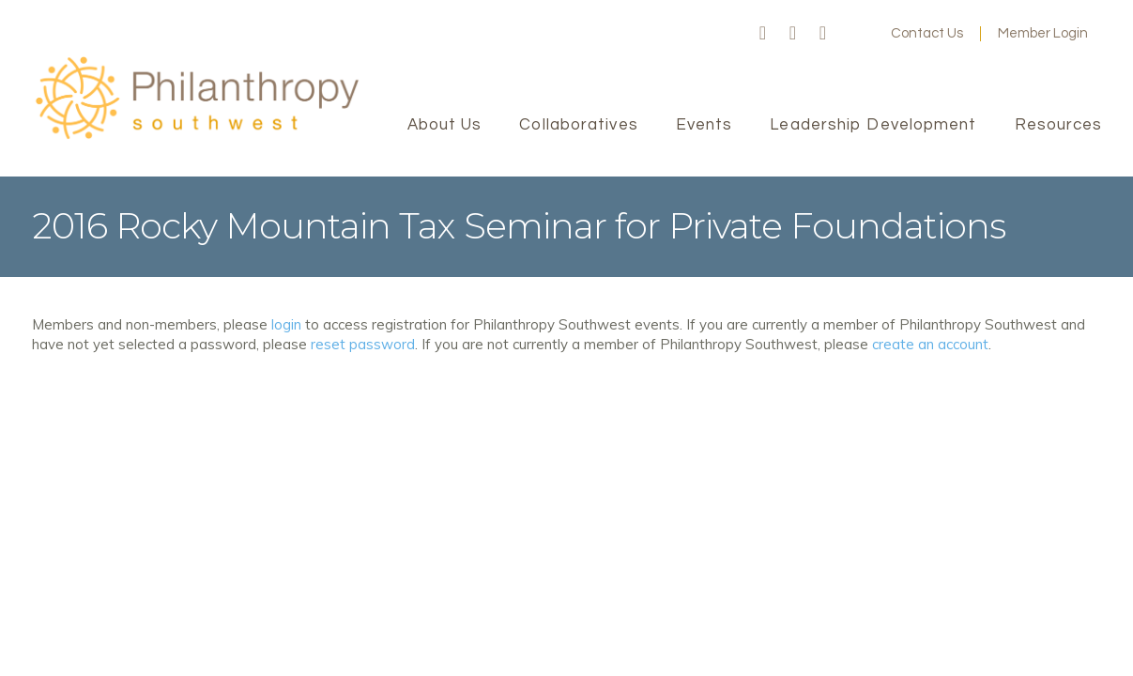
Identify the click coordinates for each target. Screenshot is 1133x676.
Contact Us (927, 33)
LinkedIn (823, 33)
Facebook (763, 33)
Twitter (793, 33)
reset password (363, 344)
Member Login (1043, 33)
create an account (930, 344)
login (286, 324)
